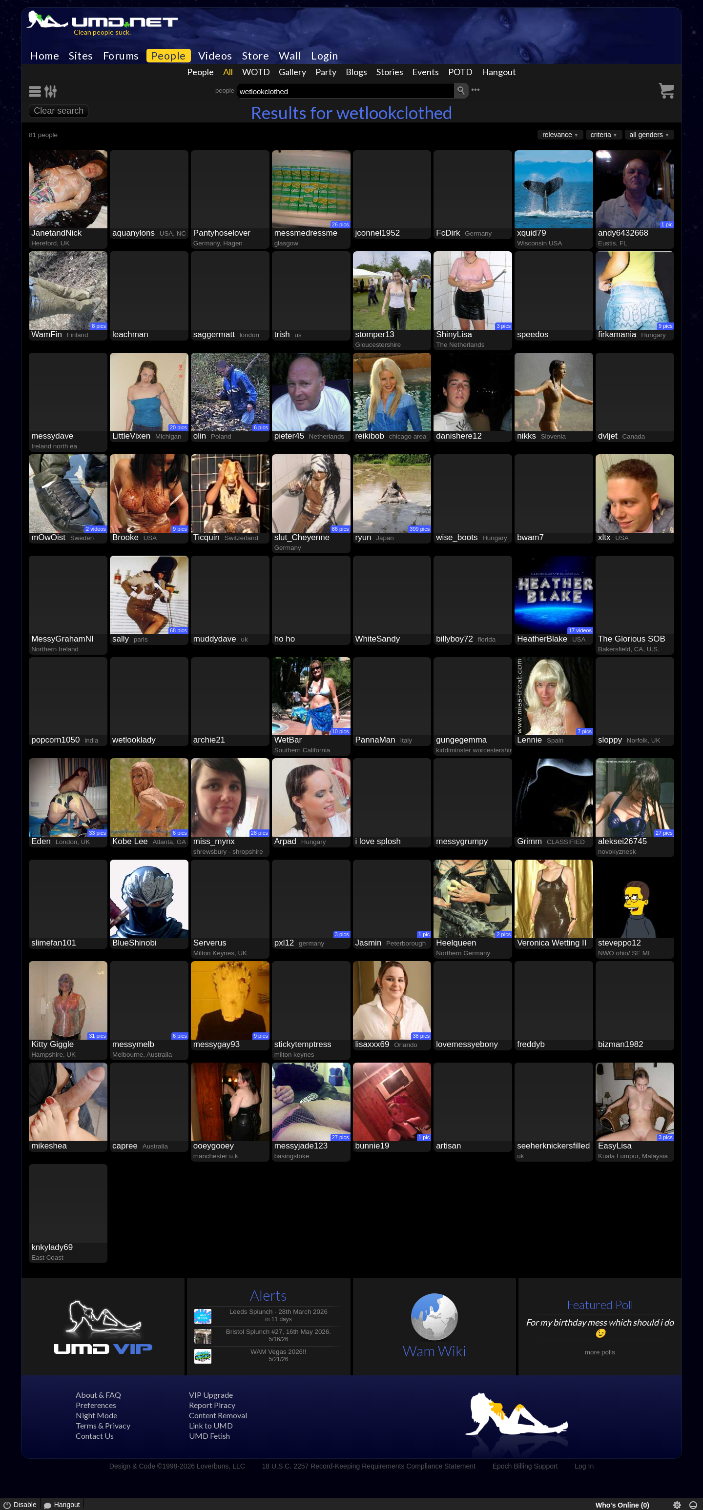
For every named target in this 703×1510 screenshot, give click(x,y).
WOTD (256, 71)
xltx (604, 537)
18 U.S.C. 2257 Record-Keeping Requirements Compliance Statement (369, 1466)
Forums (121, 55)
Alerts (268, 1295)
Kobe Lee (130, 841)
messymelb (133, 1044)
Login (324, 55)
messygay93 (216, 1044)
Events (425, 71)
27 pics (664, 833)
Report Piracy (212, 1404)
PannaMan (375, 740)
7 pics (585, 731)
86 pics (340, 529)
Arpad (285, 841)
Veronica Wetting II (551, 942)
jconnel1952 (377, 233)
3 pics (503, 326)
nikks (526, 436)
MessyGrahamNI (62, 639)
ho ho (284, 639)
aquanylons (133, 233)
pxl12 (284, 942)
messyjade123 (301, 1145)
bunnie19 (372, 1145)
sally (120, 639)
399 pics (420, 529)
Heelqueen (456, 942)
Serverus (210, 942)
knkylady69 (52, 1247)
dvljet (608, 436)
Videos (215, 55)
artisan (448, 1145)
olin (199, 436)
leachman (130, 334)
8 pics (99, 326)
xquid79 (531, 233)
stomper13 (374, 334)
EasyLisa (615, 1145)
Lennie (529, 740)
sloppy (610, 740)
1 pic (667, 224)
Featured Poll (600, 1304)
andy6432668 (623, 233)
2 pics (503, 934)
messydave (52, 436)
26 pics (340, 224)
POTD (460, 71)
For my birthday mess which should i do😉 (600, 1327)
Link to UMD (211, 1425)
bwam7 (530, 537)
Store (255, 55)
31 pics (97, 1036)
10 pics (340, 731)
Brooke (125, 537)
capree (125, 1145)
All (228, 71)
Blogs (356, 71)
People (168, 55)
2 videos (96, 529)
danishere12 (459, 436)
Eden (41, 841)
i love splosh (378, 841)
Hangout (499, 71)
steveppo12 (619, 942)
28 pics (259, 833)
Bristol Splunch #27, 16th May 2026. (278, 1331)
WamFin (46, 334)
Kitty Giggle (52, 1044)
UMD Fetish (209, 1435)
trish (282, 334)
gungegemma (461, 740)
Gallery (292, 71)
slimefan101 (53, 942)
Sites (81, 55)
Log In (584, 1466)
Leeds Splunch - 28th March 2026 (278, 1311)
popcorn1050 (55, 740)
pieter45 (289, 436)
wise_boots (456, 537)
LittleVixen (131, 436)
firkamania (617, 334)
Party (325, 71)
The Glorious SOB (631, 639)
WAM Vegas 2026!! (278, 1351)
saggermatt (214, 334)
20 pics (178, 427)
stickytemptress (302, 1044)
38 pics (421, 1036)
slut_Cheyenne (302, 537)
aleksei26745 (622, 841)
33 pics (97, 833)
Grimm (529, 841)
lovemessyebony (467, 1044)
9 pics (666, 326)
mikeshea (49, 1145)
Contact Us (95, 1435)
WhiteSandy (377, 639)
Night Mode (96, 1415)
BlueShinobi (134, 942)
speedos (532, 334)
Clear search (58, 111)
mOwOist (48, 537)
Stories (389, 71)
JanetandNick (56, 233)
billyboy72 (454, 639)
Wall (290, 55)
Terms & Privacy (103, 1425)
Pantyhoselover (221, 233)
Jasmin (368, 942)
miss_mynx (214, 841)
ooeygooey (213, 1145)
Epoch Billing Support (525, 1466)
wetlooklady (134, 740)
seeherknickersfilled (553, 1145)
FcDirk (448, 233)
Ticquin (206, 537)
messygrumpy (462, 841)
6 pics (261, 427)
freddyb (531, 1044)
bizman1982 (620, 1044)
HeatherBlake (542, 639)
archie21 (209, 740)
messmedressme (305, 233)
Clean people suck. (102, 32)
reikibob (370, 436)
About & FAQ (98, 1394)
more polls (600, 1352)
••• (475, 89)
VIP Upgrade (211, 1394)
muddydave (214, 639)
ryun (363, 537)
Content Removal (218, 1415)
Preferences (96, 1404)
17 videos (580, 630)
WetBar (288, 740)
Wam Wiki (434, 1350)
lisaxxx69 (372, 1044)
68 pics (178, 630)
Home (44, 55)
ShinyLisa (454, 334)
